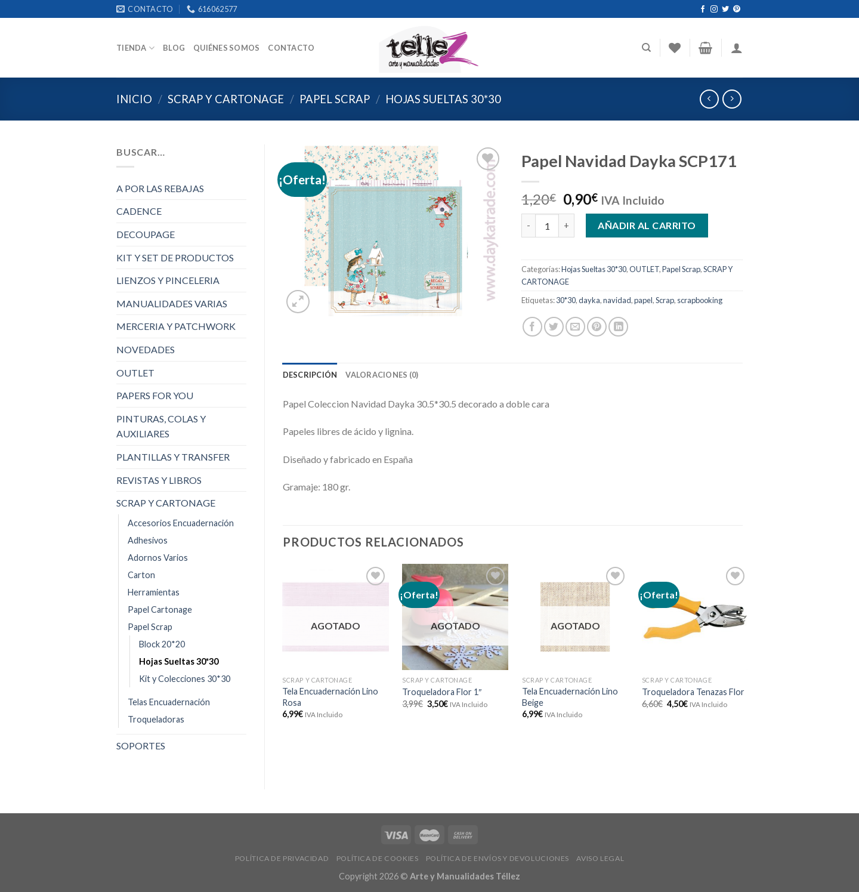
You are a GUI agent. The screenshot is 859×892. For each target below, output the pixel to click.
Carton (141, 575)
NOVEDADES (145, 349)
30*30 (566, 300)
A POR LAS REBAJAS (160, 188)
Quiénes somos (226, 48)
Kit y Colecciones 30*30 (184, 679)
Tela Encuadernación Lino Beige (570, 697)
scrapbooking (699, 300)
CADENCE (139, 211)
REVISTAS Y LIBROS (159, 480)
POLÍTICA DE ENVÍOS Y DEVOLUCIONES (497, 858)
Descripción (310, 374)
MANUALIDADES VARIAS (171, 303)
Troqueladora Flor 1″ (441, 692)
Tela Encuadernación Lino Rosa (330, 697)
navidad (617, 300)
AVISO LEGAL (600, 858)
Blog (174, 48)
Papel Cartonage (160, 609)
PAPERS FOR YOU (154, 395)
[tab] (310, 375)
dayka (589, 300)
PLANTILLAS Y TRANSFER (173, 456)
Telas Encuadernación (169, 702)
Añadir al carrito (647, 225)
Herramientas (154, 592)
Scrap (665, 300)
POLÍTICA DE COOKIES (377, 858)
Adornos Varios (158, 558)
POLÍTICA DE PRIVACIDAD (282, 858)
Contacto (291, 48)
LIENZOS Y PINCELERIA (168, 280)
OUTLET (135, 372)
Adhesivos (148, 540)
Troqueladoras (156, 719)
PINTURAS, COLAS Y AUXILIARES (161, 426)
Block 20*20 (162, 644)
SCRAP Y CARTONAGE (226, 99)
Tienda (135, 48)
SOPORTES (140, 745)
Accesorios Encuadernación (181, 523)
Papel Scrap (334, 99)
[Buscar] (646, 47)
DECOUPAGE (145, 234)
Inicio (134, 99)
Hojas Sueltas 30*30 (443, 99)
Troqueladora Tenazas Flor (693, 692)
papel (643, 300)
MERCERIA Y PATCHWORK (176, 326)
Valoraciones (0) (381, 374)
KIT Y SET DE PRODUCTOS (175, 257)
